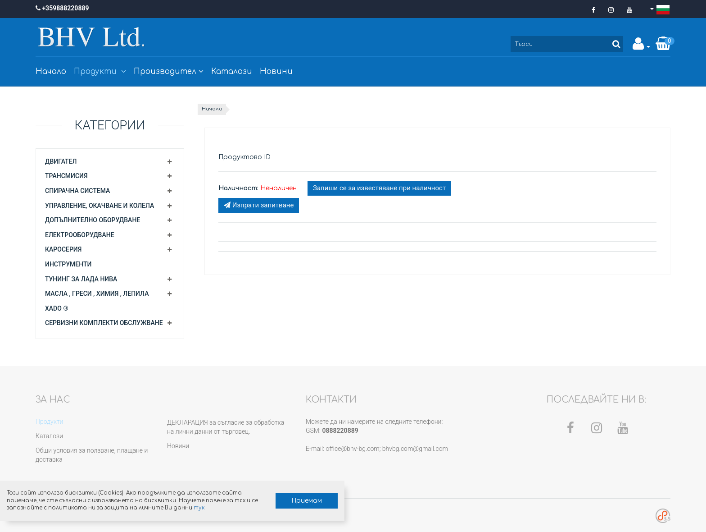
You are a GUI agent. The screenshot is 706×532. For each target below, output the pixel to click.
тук (101, 505)
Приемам (210, 490)
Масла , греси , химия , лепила (97, 293)
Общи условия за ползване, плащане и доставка (92, 455)
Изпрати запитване (259, 206)
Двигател (61, 161)
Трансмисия (66, 175)
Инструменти (68, 264)
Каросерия (63, 249)
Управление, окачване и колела (99, 205)
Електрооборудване (79, 234)
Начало (51, 71)
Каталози (231, 71)
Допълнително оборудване (92, 220)
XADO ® (56, 308)
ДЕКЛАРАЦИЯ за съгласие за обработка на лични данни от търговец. (225, 427)
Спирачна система (77, 190)
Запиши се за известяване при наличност (379, 188)
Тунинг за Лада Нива (81, 279)
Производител (169, 71)
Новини (276, 71)
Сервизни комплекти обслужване (104, 322)
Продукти (100, 71)
